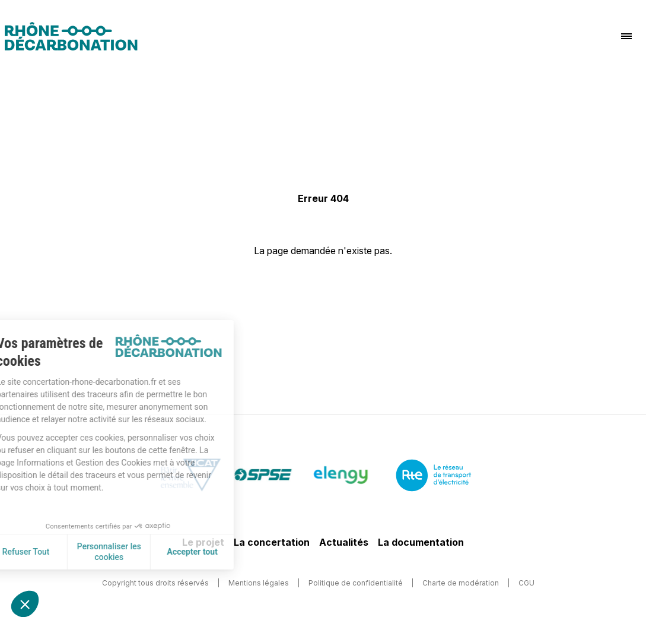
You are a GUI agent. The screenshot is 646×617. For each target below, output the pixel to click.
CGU (526, 582)
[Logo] (71, 36)
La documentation (421, 542)
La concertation (272, 542)
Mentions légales (258, 582)
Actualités (343, 542)
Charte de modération (460, 582)
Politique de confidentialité (355, 582)
